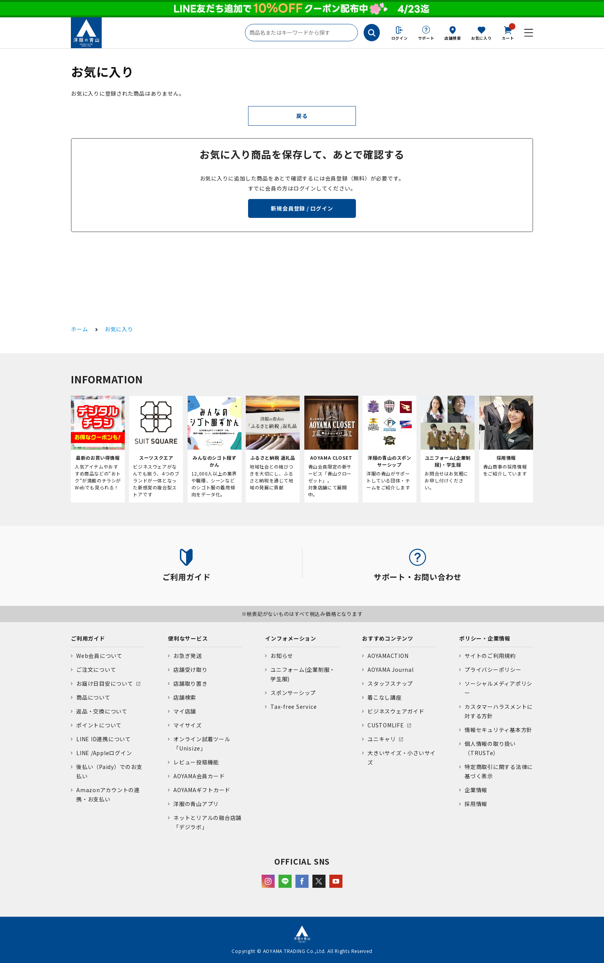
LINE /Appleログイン (104, 753)
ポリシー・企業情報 (484, 638)
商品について (93, 697)
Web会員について (99, 655)
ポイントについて (99, 725)
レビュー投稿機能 (196, 762)
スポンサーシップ (293, 693)
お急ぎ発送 (187, 655)
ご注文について (96, 669)
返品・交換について (102, 711)
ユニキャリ (381, 739)
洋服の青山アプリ (196, 804)
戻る (302, 116)
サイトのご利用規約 (490, 655)
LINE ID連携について (103, 739)
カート (508, 32)
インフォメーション (290, 638)
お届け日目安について (104, 683)
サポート (426, 38)
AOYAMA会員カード (199, 776)
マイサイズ (187, 725)
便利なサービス (188, 638)
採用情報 (476, 804)
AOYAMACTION (387, 655)
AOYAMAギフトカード (201, 790)
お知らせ (281, 655)
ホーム (79, 329)
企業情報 (476, 790)
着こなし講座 (384, 697)
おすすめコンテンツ (387, 638)
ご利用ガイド (88, 638)
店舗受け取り (190, 669)
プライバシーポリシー (493, 669)
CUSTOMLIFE (385, 725)
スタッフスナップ (390, 683)
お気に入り (481, 38)
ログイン (399, 38)
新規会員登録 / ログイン (302, 208)
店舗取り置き (190, 683)
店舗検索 (453, 38)
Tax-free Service (293, 706)
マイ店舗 (184, 711)
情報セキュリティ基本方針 (498, 730)
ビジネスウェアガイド (395, 711)
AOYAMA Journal (390, 669)
